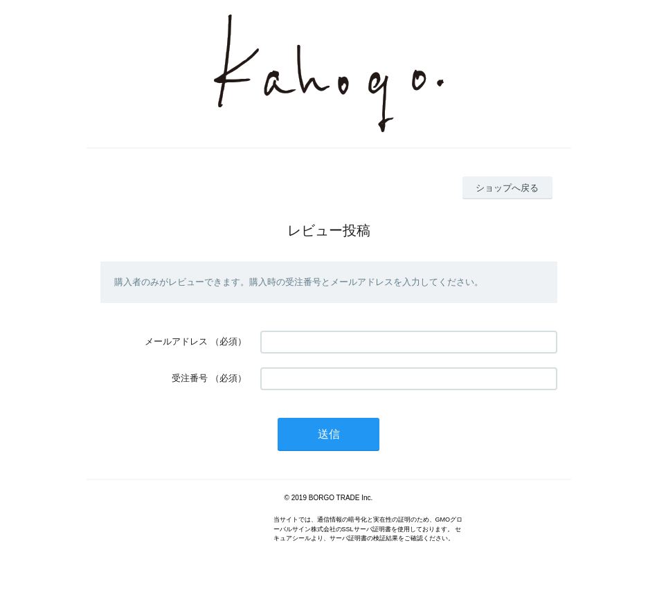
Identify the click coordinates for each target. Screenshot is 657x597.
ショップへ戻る (507, 188)
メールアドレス (176, 341)
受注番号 (190, 378)
